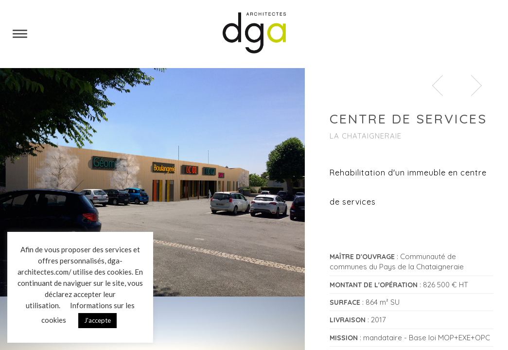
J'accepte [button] (97, 320)
